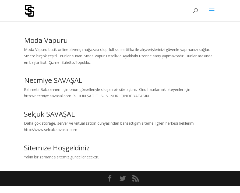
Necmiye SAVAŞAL (53, 80)
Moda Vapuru (46, 40)
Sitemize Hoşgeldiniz (57, 148)
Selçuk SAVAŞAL (49, 114)
